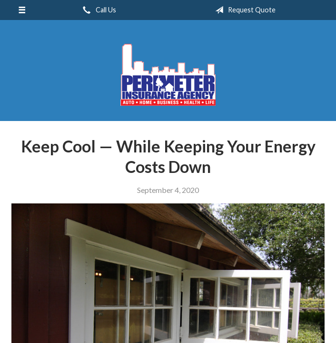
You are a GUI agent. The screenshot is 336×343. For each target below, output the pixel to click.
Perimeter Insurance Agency (168, 75)
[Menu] (22, 10)
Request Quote (243, 10)
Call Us (97, 10)
